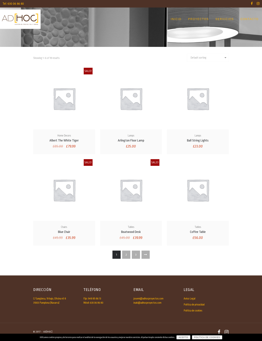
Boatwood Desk (131, 232)
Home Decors (64, 135)
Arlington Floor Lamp (131, 140)
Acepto (183, 337)
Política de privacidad (194, 304)
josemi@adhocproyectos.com (148, 298)
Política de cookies (193, 310)
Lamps (131, 135)
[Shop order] (208, 58)
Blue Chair (64, 232)
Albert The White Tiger (64, 140)
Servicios (224, 19)
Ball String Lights (198, 140)
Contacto (249, 19)
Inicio (176, 19)
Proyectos (198, 19)
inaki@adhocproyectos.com (147, 302)
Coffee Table (198, 232)
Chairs (64, 227)
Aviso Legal (189, 298)
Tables (131, 227)
